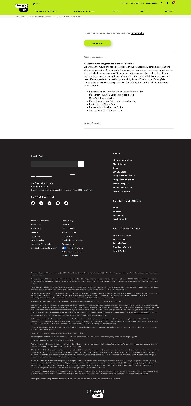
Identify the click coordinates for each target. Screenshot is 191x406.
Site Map (34, 232)
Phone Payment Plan (122, 187)
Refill (115, 207)
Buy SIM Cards (119, 172)
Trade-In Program (121, 191)
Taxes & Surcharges (70, 256)
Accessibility (67, 236)
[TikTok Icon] (66, 204)
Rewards (124, 3)
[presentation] (161, 3)
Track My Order (120, 219)
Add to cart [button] (97, 43)
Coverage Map (119, 239)
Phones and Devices (122, 160)
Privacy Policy (137, 33)
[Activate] (170, 11)
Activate (117, 211)
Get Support (118, 215)
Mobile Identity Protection (72, 240)
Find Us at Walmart (122, 247)
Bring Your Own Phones (123, 175)
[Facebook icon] (33, 204)
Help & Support (152, 3)
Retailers (65, 224)
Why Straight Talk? (122, 235)
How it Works (119, 250)
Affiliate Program (69, 232)
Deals (115, 168)
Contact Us (35, 236)
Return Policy (36, 228)
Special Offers (119, 243)
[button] (46, 11)
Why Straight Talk (137, 3)
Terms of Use (36, 224)
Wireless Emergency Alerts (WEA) (44, 248)
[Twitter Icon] (49, 204)
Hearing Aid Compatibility (41, 244)
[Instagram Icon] (41, 204)
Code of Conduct (69, 228)
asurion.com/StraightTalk (141, 312)
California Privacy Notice (72, 252)
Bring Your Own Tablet (123, 179)
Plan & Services (119, 164)
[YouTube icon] (58, 204)
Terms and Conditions (40, 221)
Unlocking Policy (37, 240)
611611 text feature (85, 190)
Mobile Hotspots (120, 183)
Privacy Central (68, 244)
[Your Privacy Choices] (76, 249)
